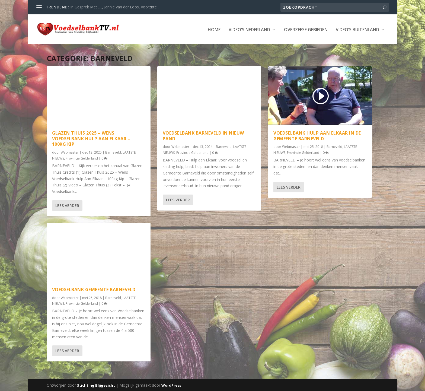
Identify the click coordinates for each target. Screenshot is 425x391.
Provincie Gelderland (82, 157)
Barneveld (113, 152)
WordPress (171, 384)
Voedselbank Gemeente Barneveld (94, 289)
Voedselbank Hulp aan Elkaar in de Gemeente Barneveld (317, 135)
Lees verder (67, 205)
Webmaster (70, 152)
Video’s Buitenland (357, 29)
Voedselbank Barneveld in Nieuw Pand (203, 135)
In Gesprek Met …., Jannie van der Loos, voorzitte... (114, 6)
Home (214, 29)
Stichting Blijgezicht (96, 384)
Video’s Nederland (249, 29)
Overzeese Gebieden (306, 29)
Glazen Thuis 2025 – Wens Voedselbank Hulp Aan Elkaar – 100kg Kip (91, 138)
